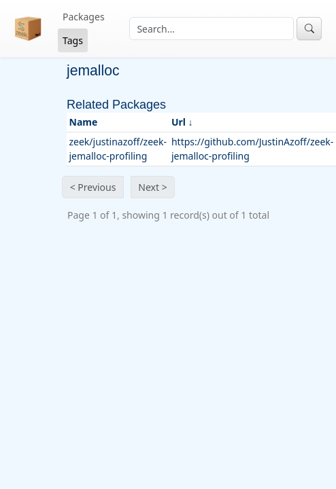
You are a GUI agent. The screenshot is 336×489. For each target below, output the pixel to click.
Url (178, 121)
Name (83, 121)
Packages (84, 16)
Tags (73, 40)
